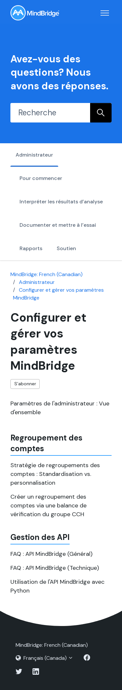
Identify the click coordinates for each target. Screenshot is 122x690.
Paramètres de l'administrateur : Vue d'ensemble (59, 408)
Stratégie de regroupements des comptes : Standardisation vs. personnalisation (55, 474)
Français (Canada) (44, 658)
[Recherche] (50, 112)
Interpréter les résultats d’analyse (61, 201)
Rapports (31, 248)
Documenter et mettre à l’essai (58, 225)
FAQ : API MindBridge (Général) (51, 554)
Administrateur (34, 154)
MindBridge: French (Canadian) (46, 274)
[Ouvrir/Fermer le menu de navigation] (105, 13)
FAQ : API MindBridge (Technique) (54, 568)
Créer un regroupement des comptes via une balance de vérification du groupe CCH (48, 505)
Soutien (66, 248)
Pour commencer (41, 178)
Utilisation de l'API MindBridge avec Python (57, 586)
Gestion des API (40, 537)
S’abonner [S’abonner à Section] (25, 384)
